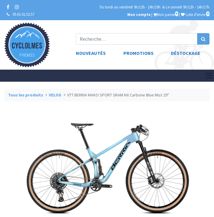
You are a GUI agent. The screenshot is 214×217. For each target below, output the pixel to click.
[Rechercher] (203, 39)
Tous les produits (25, 95)
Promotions (138, 53)
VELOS (55, 95)
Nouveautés (91, 53)
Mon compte (138, 14)
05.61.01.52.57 (23, 14)
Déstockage (185, 53)
